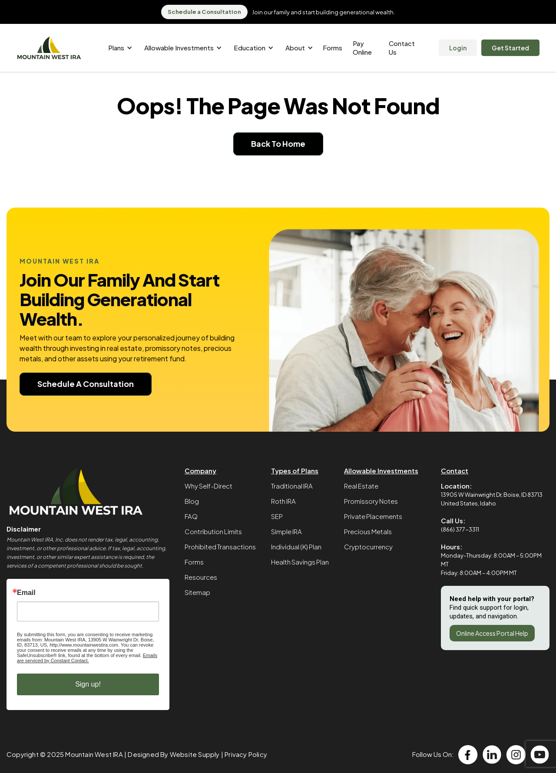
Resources (201, 577)
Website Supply (195, 754)
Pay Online (362, 47)
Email (26, 592)
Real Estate (361, 486)
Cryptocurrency (368, 546)
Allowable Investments (381, 470)
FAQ (191, 516)
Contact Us (402, 47)
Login (458, 48)
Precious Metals (368, 531)
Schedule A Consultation (85, 384)
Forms (332, 47)
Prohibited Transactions (220, 546)
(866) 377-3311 (460, 529)
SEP (277, 516)
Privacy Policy (246, 754)
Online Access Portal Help (492, 633)
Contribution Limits (213, 531)
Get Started (510, 48)
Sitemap (197, 592)
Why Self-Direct (208, 486)
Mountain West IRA (93, 754)
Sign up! (88, 684)
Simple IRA (286, 531)
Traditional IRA (292, 486)
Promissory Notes (371, 501)
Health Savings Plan (300, 562)
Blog (192, 501)
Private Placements (373, 516)
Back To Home (278, 144)
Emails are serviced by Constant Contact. (87, 658)
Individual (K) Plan (296, 546)
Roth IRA (283, 501)
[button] (119, 48)
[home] (49, 48)
